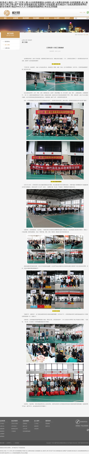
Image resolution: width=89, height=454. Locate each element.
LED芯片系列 (14, 423)
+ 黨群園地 (6, 41)
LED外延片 (14, 426)
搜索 (87, 18)
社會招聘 (36, 428)
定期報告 (25, 423)
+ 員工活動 (6, 44)
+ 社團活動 (6, 48)
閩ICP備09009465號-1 (83, 443)
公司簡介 (2, 423)
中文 (81, 12)
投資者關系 (36, 18)
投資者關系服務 (26, 431)
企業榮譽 (2, 433)
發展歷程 (2, 431)
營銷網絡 (48, 423)
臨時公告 (25, 426)
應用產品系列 (14, 428)
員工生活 (46, 18)
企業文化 (2, 426)
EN (84, 12)
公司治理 (25, 428)
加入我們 (56, 18)
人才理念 (36, 423)
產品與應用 (26, 18)
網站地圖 (2, 443)
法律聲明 (8, 443)
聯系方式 (48, 426)
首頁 (5, 18)
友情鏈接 (17, 443)
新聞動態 (2, 436)
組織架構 (2, 428)
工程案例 (13, 431)
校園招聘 (36, 426)
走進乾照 (15, 18)
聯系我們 (67, 18)
